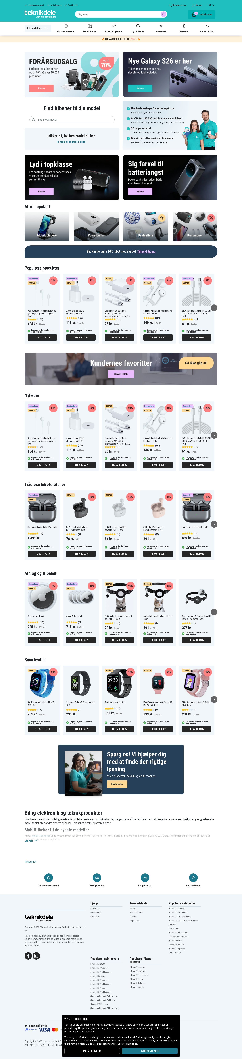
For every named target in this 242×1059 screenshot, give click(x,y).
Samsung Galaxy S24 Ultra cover (104, 1008)
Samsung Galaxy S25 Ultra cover (104, 996)
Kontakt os (95, 916)
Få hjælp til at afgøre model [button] (71, 141)
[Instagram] (36, 955)
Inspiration (134, 920)
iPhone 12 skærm (137, 967)
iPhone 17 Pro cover (99, 968)
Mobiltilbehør (89, 28)
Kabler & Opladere (113, 28)
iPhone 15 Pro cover (99, 988)
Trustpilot (30, 861)
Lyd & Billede (138, 28)
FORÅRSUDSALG (207, 28)
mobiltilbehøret (41, 835)
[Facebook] (28, 955)
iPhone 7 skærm (137, 987)
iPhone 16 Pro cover (99, 980)
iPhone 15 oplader (177, 948)
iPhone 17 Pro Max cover (101, 972)
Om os (132, 908)
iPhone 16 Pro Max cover (101, 984)
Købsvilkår (94, 908)
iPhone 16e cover (98, 976)
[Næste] (214, 307)
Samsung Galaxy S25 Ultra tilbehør (184, 920)
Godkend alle (150, 1051)
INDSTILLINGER (92, 1051)
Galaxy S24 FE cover (99, 1004)
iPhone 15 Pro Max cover (101, 992)
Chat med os (117, 784)
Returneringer (96, 912)
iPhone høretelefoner (178, 932)
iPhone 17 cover (97, 964)
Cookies (133, 916)
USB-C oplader (175, 952)
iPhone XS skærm (137, 983)
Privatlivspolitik (136, 912)
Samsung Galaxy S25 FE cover (103, 1000)
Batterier (184, 28)
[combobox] (121, 14)
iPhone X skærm (137, 979)
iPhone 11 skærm (137, 971)
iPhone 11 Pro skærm (139, 975)
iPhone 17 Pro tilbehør (178, 912)
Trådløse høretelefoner (179, 936)
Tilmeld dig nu (146, 251)
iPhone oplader (175, 940)
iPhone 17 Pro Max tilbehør (180, 916)
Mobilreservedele (65, 28)
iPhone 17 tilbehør (177, 908)
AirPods (172, 924)
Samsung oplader (176, 944)
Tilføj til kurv (42, 337)
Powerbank (161, 28)
